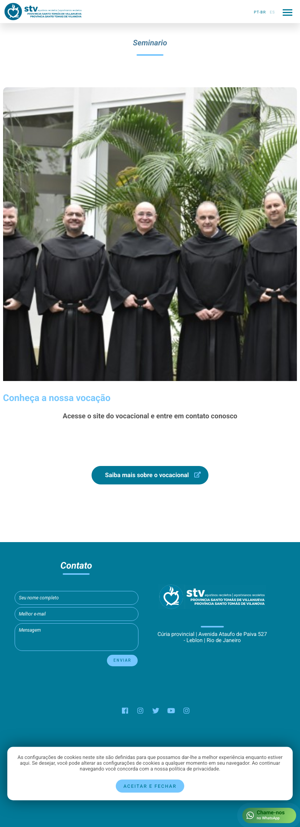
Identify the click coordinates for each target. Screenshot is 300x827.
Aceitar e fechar (150, 786)
